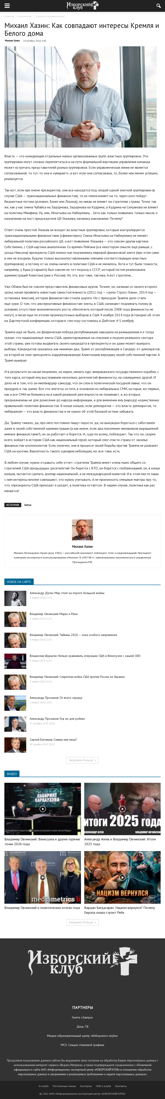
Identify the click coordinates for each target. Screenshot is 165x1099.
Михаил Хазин (12, 40)
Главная (9, 16)
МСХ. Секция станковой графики (82, 1045)
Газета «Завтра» (82, 1017)
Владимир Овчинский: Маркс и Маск (54, 614)
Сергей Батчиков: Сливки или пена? (53, 740)
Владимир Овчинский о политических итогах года (42, 907)
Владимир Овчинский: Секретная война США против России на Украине (77, 677)
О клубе (44, 1086)
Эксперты (86, 1086)
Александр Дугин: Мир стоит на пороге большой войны (67, 593)
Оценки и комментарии (50, 16)
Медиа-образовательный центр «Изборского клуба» (82, 1036)
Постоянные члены (64, 1086)
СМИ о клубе (103, 1086)
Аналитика (25, 16)
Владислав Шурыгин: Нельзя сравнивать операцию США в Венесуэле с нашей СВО (85, 656)
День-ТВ (82, 1027)
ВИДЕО (12, 774)
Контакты (120, 1086)
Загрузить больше (82, 760)
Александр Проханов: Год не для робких (57, 719)
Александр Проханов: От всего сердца (56, 698)
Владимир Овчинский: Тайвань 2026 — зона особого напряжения (73, 635)
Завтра (27, 505)
